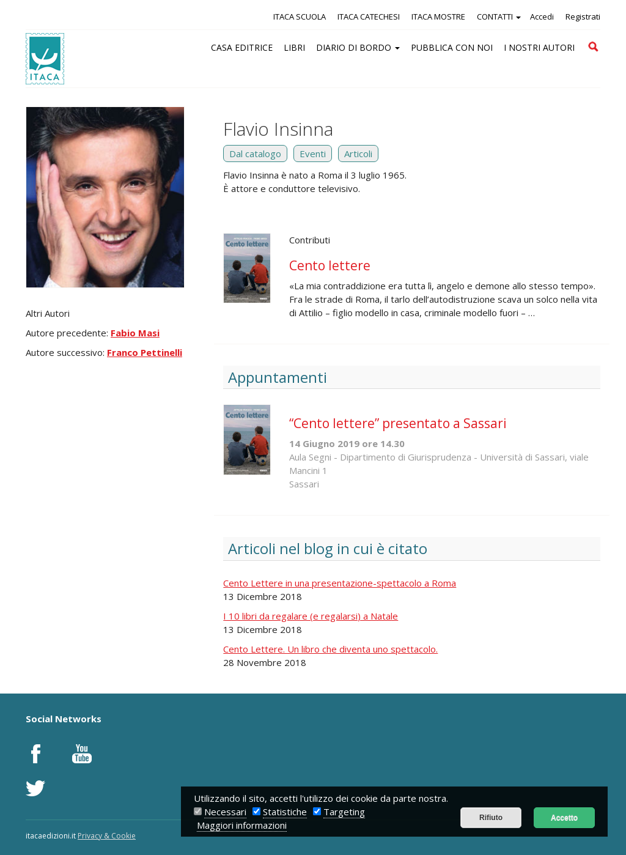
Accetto (564, 817)
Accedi (542, 16)
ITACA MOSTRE (438, 16)
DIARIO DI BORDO (358, 47)
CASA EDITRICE (242, 47)
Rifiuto (491, 817)
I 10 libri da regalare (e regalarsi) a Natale (310, 616)
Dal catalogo (255, 153)
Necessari (225, 811)
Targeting (344, 811)
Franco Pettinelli (144, 352)
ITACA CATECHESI (368, 16)
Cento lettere (329, 265)
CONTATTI (499, 16)
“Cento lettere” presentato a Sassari (398, 423)
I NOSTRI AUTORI (539, 47)
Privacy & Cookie (107, 836)
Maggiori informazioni (242, 825)
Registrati (582, 16)
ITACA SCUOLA (299, 16)
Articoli (358, 153)
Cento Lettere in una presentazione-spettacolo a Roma (339, 583)
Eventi (313, 153)
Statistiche (285, 811)
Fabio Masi (135, 333)
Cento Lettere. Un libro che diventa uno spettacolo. (330, 649)
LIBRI (294, 47)
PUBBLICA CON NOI (452, 47)
